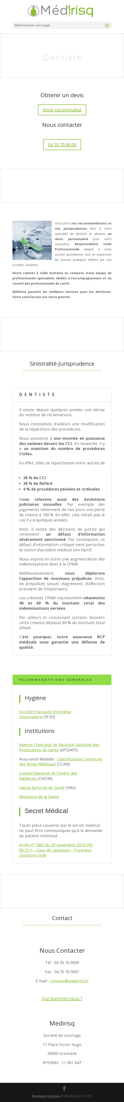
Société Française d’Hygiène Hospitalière (45, 714)
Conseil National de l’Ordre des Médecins (48, 776)
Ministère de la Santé (39, 796)
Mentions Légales (46, 1096)
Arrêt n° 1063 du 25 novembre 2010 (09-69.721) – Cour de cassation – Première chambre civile (56, 850)
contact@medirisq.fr (69, 980)
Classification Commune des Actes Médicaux (60, 761)
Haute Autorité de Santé (42, 787)
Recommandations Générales (55, 680)
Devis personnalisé (62, 110)
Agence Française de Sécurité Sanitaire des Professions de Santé (59, 747)
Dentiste (38, 394)
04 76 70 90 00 (62, 145)
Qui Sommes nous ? (62, 998)
